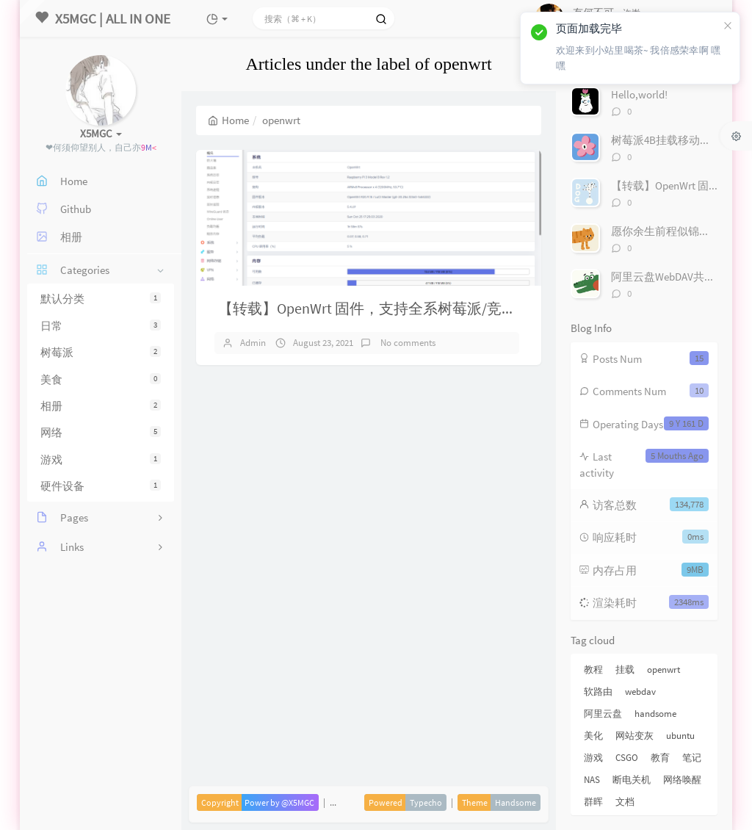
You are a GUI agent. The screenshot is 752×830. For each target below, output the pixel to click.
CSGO (626, 757)
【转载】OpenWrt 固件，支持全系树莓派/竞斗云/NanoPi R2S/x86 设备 (443, 308)
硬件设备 (100, 486)
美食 (100, 379)
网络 (100, 432)
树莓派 (100, 352)
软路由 (598, 691)
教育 (660, 757)
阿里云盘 (603, 713)
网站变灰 (634, 735)
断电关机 (631, 779)
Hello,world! (639, 94)
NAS (592, 779)
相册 (100, 406)
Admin (253, 342)
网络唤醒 (682, 779)
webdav (640, 691)
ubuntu (680, 735)
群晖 (593, 801)
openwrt (663, 669)
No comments (406, 342)
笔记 (691, 757)
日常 (100, 326)
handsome (655, 713)
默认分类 (100, 299)
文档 (624, 801)
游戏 (100, 459)
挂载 (624, 669)
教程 (593, 669)
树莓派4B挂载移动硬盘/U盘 (677, 140)
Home (228, 120)
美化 (593, 735)
